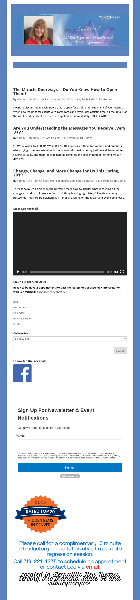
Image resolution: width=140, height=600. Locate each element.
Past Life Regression (62, 180)
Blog (16, 301)
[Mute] (116, 272)
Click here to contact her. (52, 292)
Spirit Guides (104, 99)
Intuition (33, 99)
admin (21, 99)
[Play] (18, 272)
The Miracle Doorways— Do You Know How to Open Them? (65, 91)
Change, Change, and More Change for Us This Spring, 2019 (66, 173)
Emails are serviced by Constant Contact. (97, 458)
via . (89, 568)
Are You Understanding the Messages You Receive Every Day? (69, 130)
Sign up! (70, 467)
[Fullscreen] (122, 272)
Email (22, 435)
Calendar (18, 313)
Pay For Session (22, 318)
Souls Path (88, 99)
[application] (70, 243)
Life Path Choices (50, 99)
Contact (18, 324)
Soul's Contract (71, 99)
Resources (19, 307)
